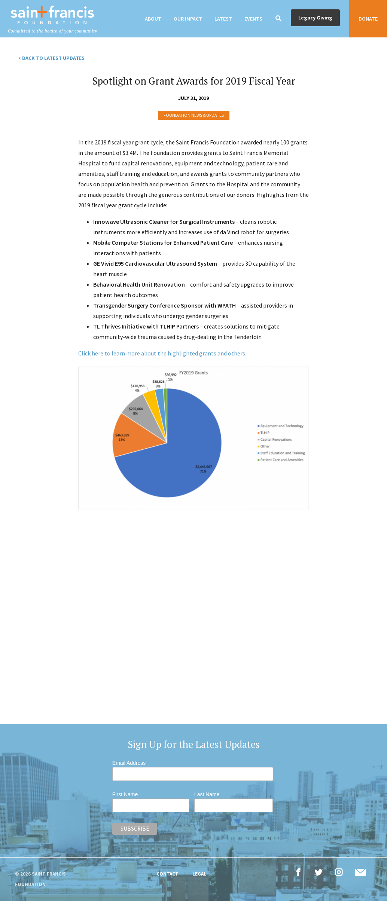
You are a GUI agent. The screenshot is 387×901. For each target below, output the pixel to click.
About (153, 18)
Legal (199, 874)
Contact (167, 874)
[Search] (278, 18)
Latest (223, 18)
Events (253, 18)
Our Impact (188, 18)
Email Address (129, 763)
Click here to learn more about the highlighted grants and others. (162, 353)
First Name (125, 794)
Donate (368, 18)
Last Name (207, 794)
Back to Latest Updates (53, 58)
